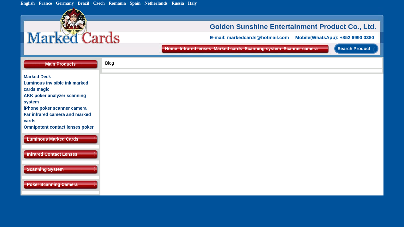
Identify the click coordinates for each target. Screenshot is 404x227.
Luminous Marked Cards (52, 139)
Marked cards (228, 48)
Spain (135, 3)
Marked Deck (37, 76)
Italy (192, 3)
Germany (65, 3)
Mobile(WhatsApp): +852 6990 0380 (334, 37)
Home (171, 48)
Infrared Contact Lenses (52, 154)
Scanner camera (300, 48)
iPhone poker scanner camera (55, 108)
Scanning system (263, 48)
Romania (117, 3)
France (45, 3)
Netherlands (156, 3)
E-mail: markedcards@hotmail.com (249, 37)
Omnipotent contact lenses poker (59, 127)
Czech (99, 3)
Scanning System (45, 169)
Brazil (83, 3)
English (28, 3)
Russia (177, 3)
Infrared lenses (195, 48)
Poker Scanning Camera (52, 184)
